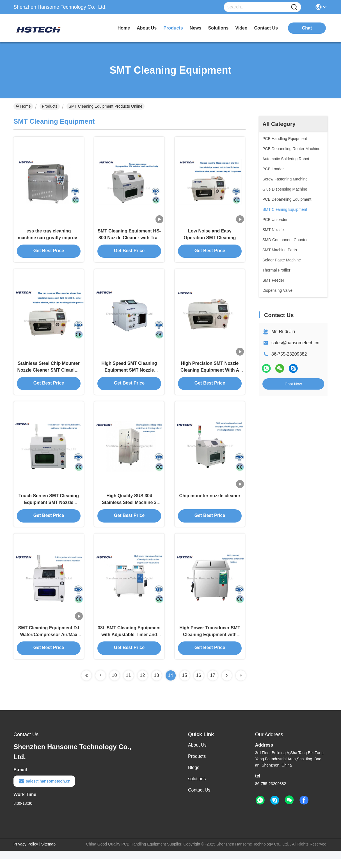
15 (184, 683)
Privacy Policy (25, 852)
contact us (266, 28)
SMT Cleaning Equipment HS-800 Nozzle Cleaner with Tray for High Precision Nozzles (129, 239)
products (173, 28)
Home (124, 28)
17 (212, 683)
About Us (197, 753)
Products (49, 106)
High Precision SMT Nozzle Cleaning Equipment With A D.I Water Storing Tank (209, 374)
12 (142, 683)
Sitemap (48, 852)
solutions (218, 28)
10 (114, 683)
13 (156, 683)
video (241, 28)
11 (128, 683)
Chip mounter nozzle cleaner (210, 501)
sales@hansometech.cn (295, 342)
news (196, 28)
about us (147, 28)
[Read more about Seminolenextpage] (86, 684)
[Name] (294, 7)
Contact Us (199, 798)
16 (198, 683)
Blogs (193, 775)
